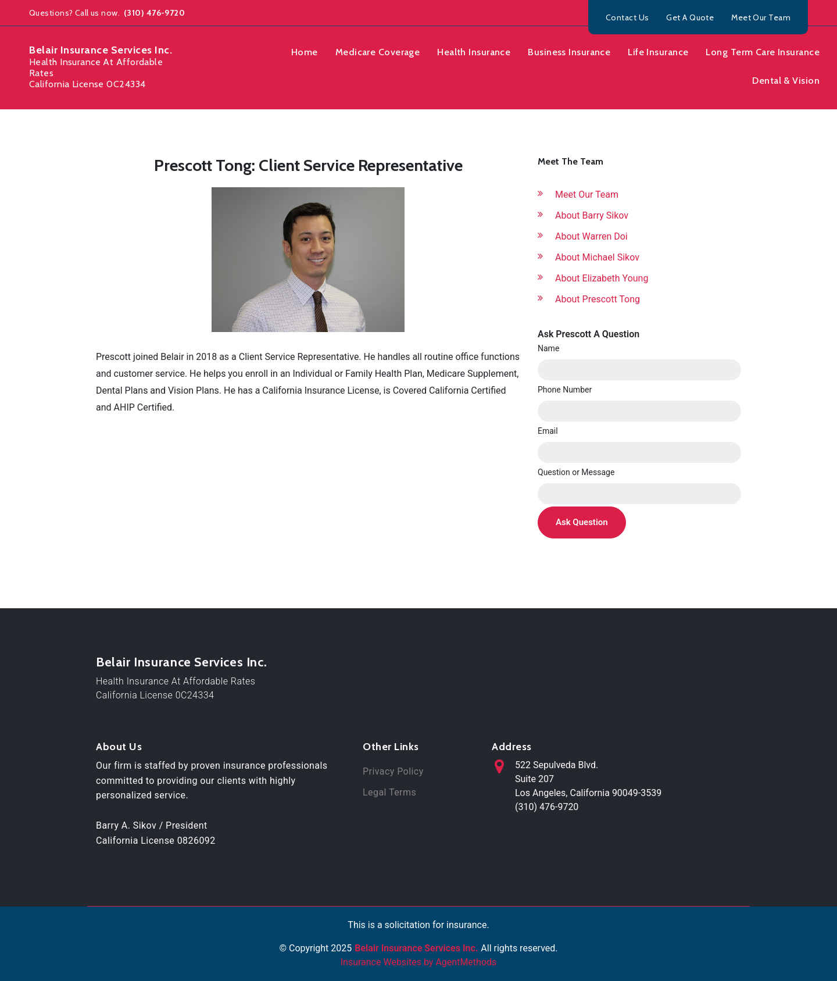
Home (304, 52)
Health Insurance (473, 52)
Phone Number (565, 389)
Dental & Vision (786, 80)
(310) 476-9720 (153, 13)
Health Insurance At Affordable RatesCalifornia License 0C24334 (175, 688)
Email (548, 431)
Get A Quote (690, 17)
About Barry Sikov (591, 215)
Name (548, 348)
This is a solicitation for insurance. (418, 924)
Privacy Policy (393, 771)
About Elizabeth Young (601, 278)
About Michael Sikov (597, 257)
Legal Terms (389, 792)
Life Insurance (658, 52)
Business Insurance (569, 52)
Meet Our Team (761, 17)
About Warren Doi (591, 236)
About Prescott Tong (597, 299)
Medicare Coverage (377, 52)
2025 (341, 948)
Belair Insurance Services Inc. (181, 662)
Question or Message (576, 472)
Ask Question (582, 522)
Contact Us (627, 17)
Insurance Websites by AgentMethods (419, 962)
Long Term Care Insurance (763, 52)
